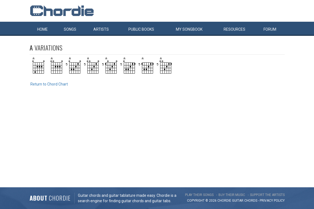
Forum (270, 29)
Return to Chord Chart (49, 84)
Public (141, 29)
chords (250, 200)
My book (189, 29)
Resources (234, 29)
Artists (101, 29)
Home (42, 29)
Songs (70, 29)
